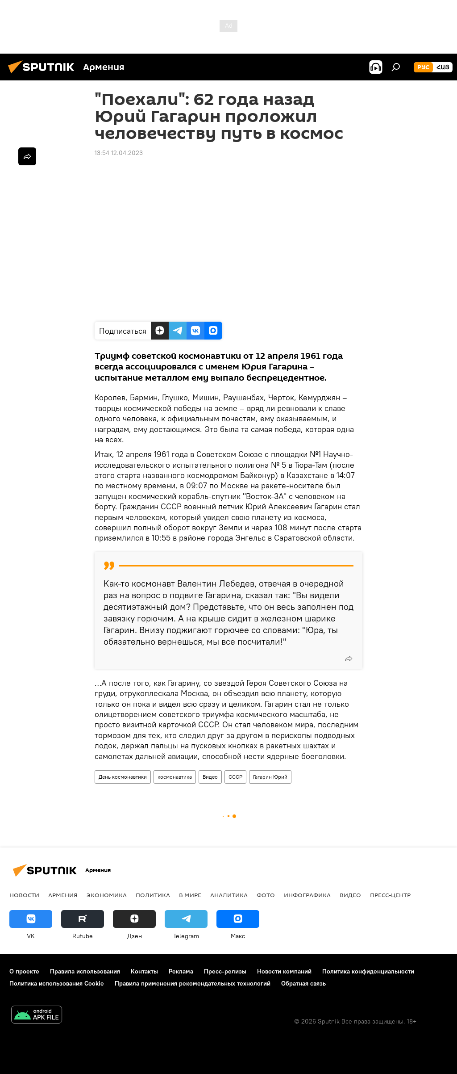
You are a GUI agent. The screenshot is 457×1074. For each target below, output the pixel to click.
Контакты (144, 971)
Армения (63, 895)
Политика (153, 895)
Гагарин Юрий (270, 776)
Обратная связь (303, 983)
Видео (210, 776)
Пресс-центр (390, 895)
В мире (190, 895)
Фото (266, 895)
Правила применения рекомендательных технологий (192, 983)
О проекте (24, 971)
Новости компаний (284, 971)
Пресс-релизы (225, 971)
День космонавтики (123, 776)
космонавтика (175, 776)
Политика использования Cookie (56, 983)
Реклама (181, 971)
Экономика (107, 895)
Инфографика (307, 895)
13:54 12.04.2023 (119, 153)
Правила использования (85, 971)
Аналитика (229, 895)
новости (24, 895)
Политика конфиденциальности (368, 971)
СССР (235, 776)
